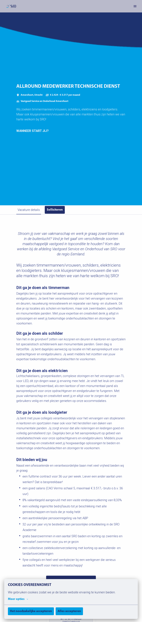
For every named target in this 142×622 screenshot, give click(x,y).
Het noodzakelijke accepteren (31, 611)
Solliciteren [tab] (55, 209)
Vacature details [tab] (29, 210)
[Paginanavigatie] (135, 6)
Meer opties (18, 599)
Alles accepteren (69, 611)
